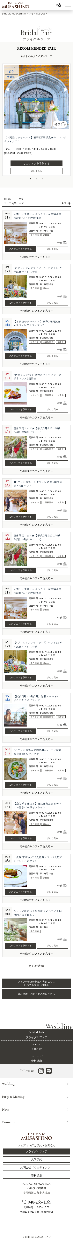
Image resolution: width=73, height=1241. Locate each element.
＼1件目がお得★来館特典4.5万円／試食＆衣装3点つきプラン (38, 752)
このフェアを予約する (36, 163)
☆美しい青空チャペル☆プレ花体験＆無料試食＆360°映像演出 (38, 216)
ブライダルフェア (36, 1034)
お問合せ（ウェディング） (36, 1167)
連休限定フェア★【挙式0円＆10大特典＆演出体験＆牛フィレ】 (37, 430)
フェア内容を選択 (47, 1233)
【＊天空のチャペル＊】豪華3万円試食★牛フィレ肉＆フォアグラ (37, 323)
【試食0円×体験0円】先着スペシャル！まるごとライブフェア (38, 698)
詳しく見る (36, 171)
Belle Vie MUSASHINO (14, 13)
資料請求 (36, 1057)
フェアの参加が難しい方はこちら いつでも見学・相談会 (36, 983)
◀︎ (7, 89)
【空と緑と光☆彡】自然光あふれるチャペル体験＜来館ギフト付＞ (38, 805)
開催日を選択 (18, 1233)
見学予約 (36, 1046)
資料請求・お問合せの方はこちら (36, 994)
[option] (36, 97)
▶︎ (66, 89)
